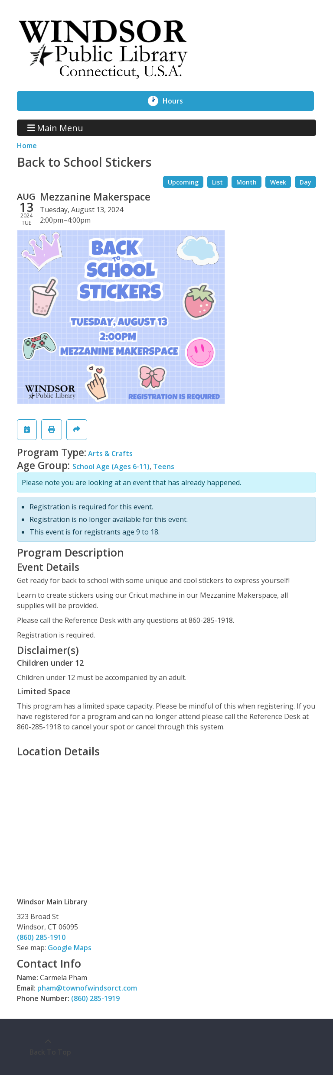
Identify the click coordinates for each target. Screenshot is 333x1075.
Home (27, 145)
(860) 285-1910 (41, 937)
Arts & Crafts (110, 453)
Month (246, 182)
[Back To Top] (48, 1047)
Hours (177, 101)
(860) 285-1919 (95, 998)
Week (278, 182)
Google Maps (69, 947)
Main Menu (55, 127)
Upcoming (183, 182)
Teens (163, 466)
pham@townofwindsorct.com (87, 988)
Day (305, 182)
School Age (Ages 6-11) (111, 466)
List (217, 182)
